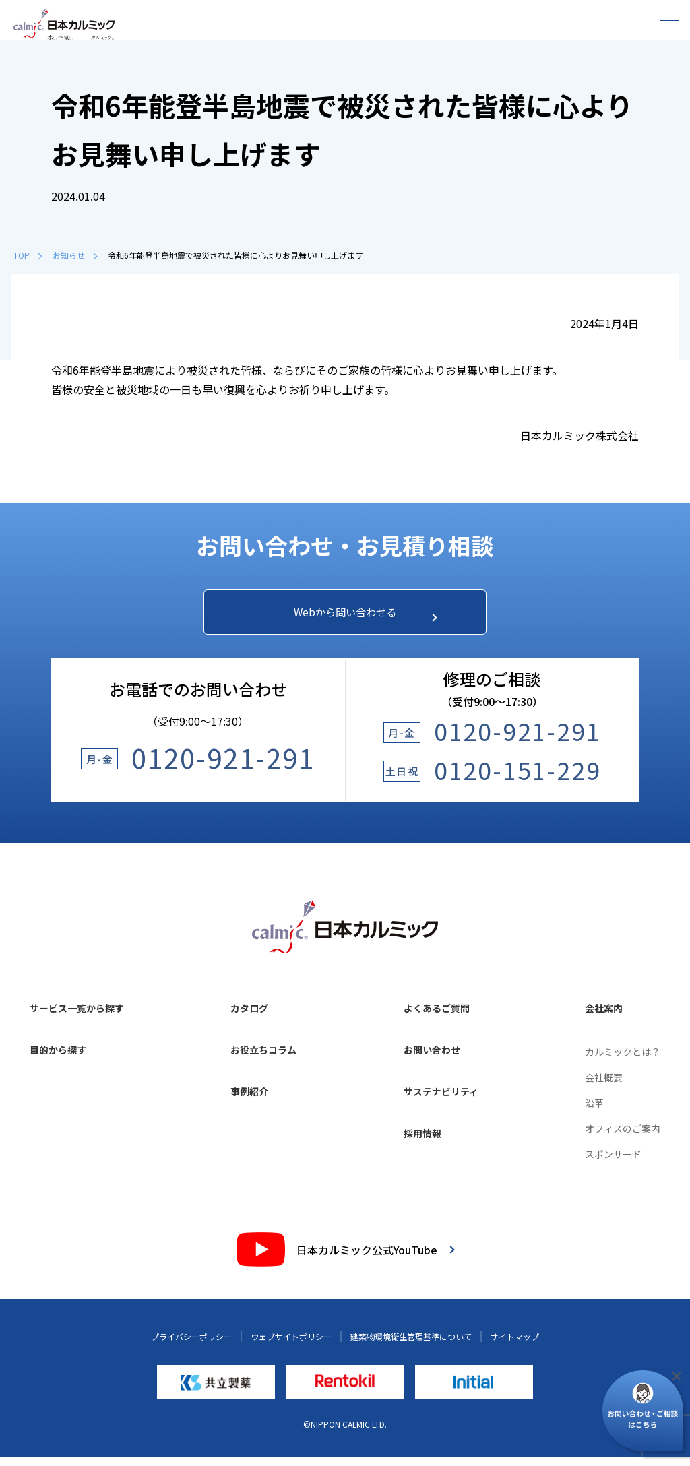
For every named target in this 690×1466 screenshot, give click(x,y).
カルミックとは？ (622, 1061)
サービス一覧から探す (77, 1017)
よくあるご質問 (437, 1017)
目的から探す (58, 1059)
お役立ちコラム (263, 1059)
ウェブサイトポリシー (291, 1345)
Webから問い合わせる (357, 617)
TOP (27, 255)
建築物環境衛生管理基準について (411, 1345)
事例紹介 (249, 1101)
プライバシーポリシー (191, 1345)
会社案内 (604, 1017)
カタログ (249, 1017)
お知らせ (75, 255)
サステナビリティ (441, 1101)
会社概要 (604, 1086)
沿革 (594, 1112)
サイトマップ (515, 1345)
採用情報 (422, 1142)
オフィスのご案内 (622, 1138)
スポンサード (613, 1163)
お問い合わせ (432, 1059)
